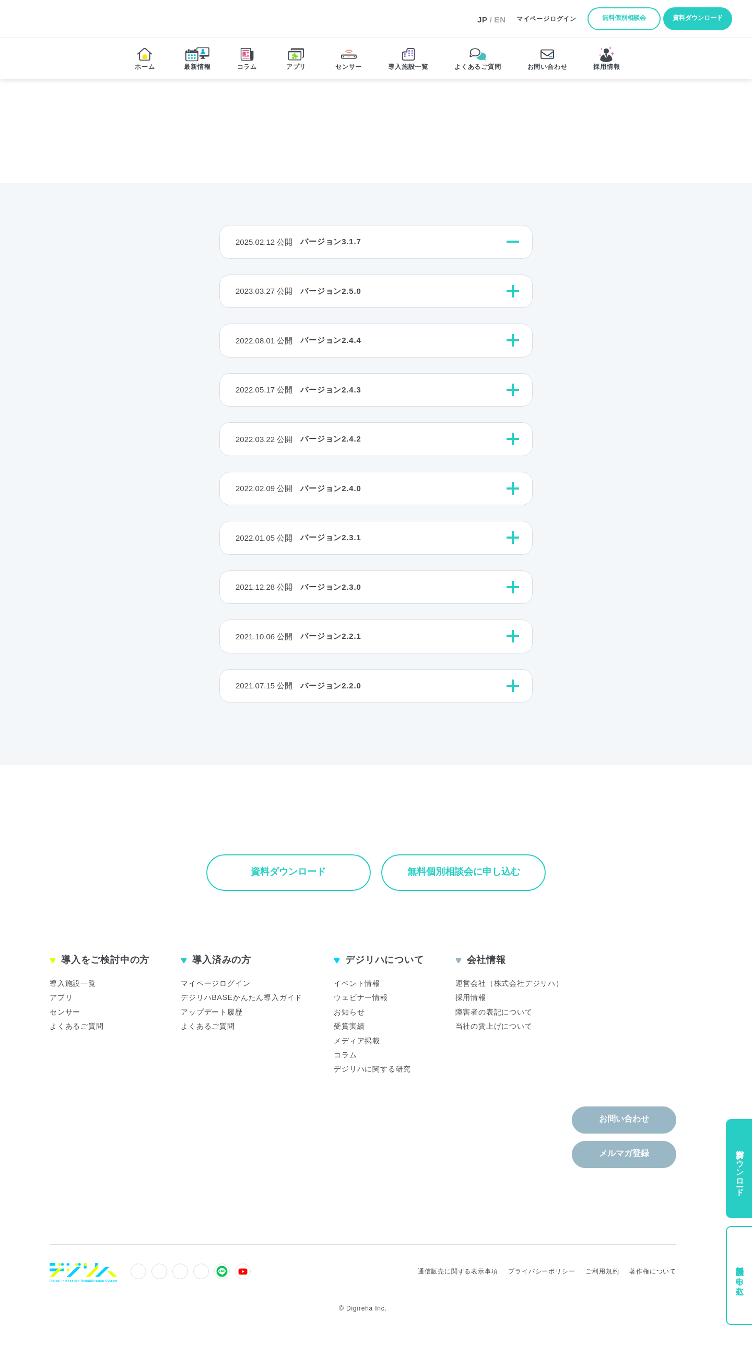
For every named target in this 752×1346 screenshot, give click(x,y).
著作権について (652, 1271)
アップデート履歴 (211, 1012)
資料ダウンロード (698, 17)
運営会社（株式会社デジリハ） (509, 983)
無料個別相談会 (624, 17)
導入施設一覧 (73, 983)
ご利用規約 (602, 1271)
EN (500, 19)
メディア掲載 (357, 1041)
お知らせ (349, 1012)
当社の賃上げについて (494, 1026)
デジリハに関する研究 (372, 1069)
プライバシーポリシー (541, 1271)
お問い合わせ (624, 1118)
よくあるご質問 (77, 1026)
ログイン (546, 19)
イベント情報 (357, 983)
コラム (345, 1055)
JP (482, 19)
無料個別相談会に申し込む (463, 871)
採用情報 (470, 997)
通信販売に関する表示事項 (458, 1271)
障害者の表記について (494, 1012)
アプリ (61, 997)
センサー (65, 1012)
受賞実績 (349, 1026)
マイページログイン (215, 983)
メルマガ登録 (624, 1153)
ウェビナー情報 (361, 997)
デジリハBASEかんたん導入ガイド (241, 997)
